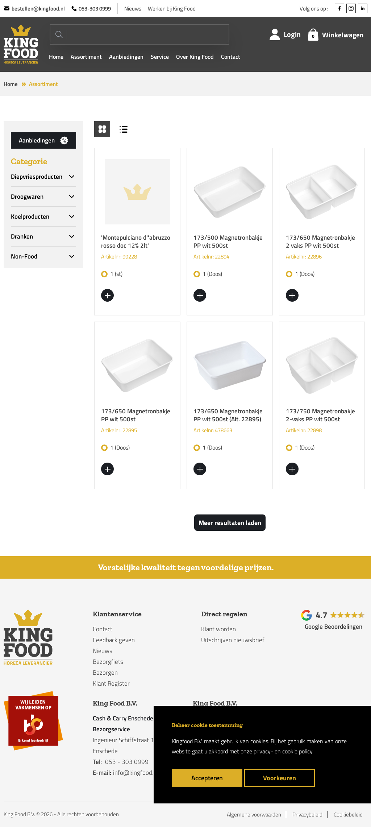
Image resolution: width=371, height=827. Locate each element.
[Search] (139, 34)
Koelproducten (30, 216)
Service (160, 56)
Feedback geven (114, 640)
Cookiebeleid (348, 814)
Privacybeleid (307, 814)
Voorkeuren (279, 778)
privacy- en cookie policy (283, 751)
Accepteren (207, 778)
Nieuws (132, 8)
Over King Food (195, 56)
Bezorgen (105, 672)
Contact (230, 56)
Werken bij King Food (172, 8)
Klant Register (111, 683)
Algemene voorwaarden (254, 814)
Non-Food (24, 256)
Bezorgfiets (108, 661)
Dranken (22, 236)
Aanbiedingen (126, 56)
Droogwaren (27, 196)
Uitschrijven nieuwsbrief (232, 640)
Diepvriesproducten (36, 176)
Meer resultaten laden (230, 523)
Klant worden (218, 629)
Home (56, 56)
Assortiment (86, 56)
